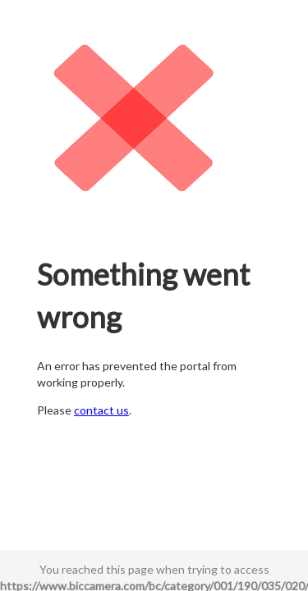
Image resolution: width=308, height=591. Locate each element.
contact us (101, 410)
